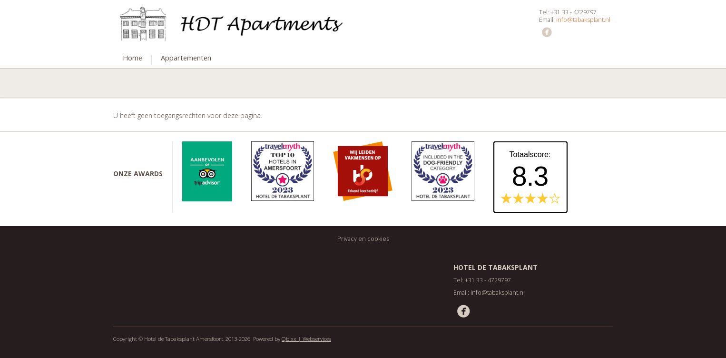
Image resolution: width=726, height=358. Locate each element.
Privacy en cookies (363, 239)
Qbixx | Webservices (306, 338)
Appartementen (186, 57)
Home (132, 57)
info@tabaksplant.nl (583, 20)
